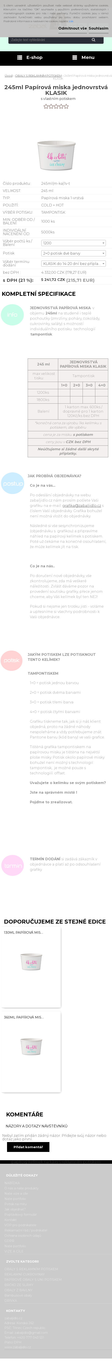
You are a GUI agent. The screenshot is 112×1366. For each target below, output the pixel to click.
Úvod (9, 75)
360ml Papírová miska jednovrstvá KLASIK (24, 1017)
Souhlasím (98, 28)
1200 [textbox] (47, 243)
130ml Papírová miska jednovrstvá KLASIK (24, 932)
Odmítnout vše (72, 28)
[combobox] (73, 243)
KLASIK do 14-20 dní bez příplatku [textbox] (74, 264)
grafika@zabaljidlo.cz (81, 506)
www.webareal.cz (73, 1362)
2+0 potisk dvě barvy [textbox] (61, 253)
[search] (99, 40)
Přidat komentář (28, 1147)
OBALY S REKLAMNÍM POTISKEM (38, 75)
